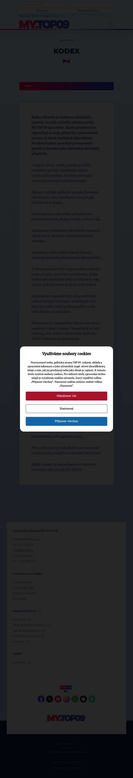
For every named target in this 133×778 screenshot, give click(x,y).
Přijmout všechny (66, 421)
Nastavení (66, 408)
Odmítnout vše (66, 395)
